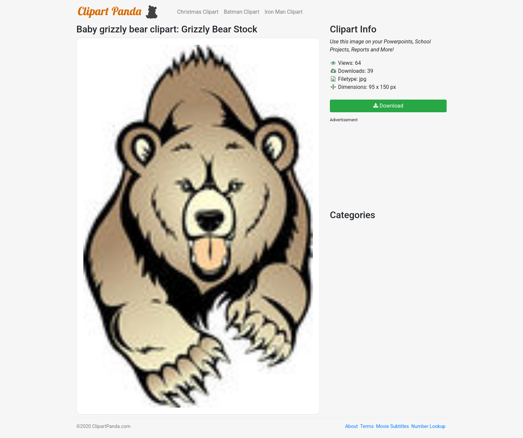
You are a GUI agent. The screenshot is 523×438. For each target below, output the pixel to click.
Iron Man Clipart (284, 12)
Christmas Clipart (197, 12)
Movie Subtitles (392, 426)
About (351, 426)
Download (388, 106)
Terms (367, 426)
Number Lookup (428, 426)
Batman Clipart (241, 12)
